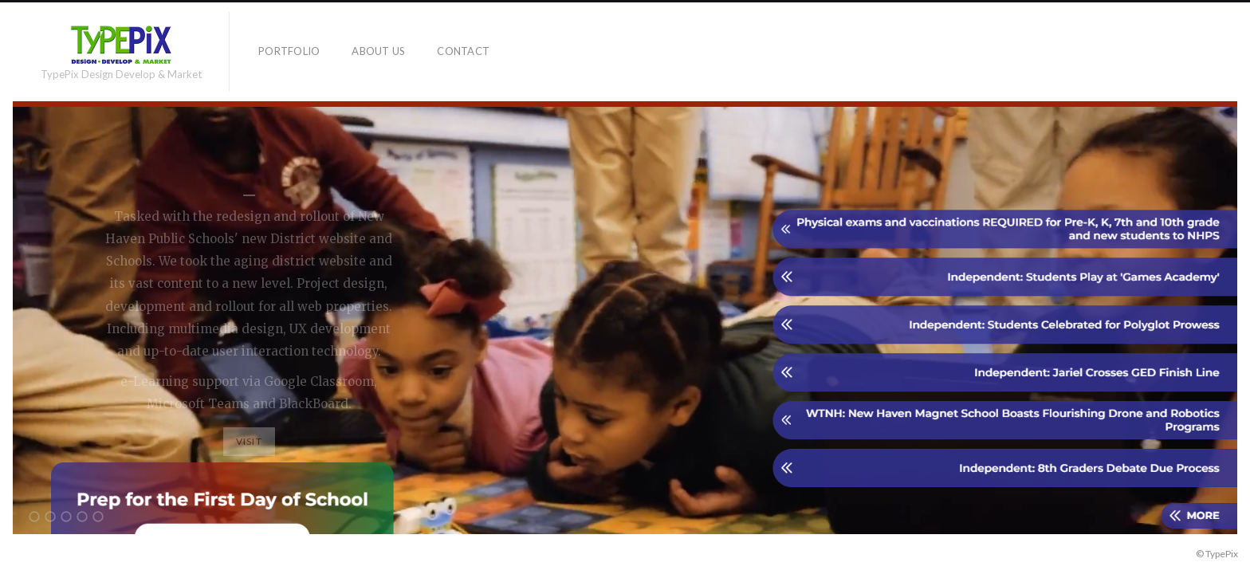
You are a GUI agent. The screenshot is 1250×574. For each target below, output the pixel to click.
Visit (249, 441)
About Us (378, 51)
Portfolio (289, 51)
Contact (463, 51)
